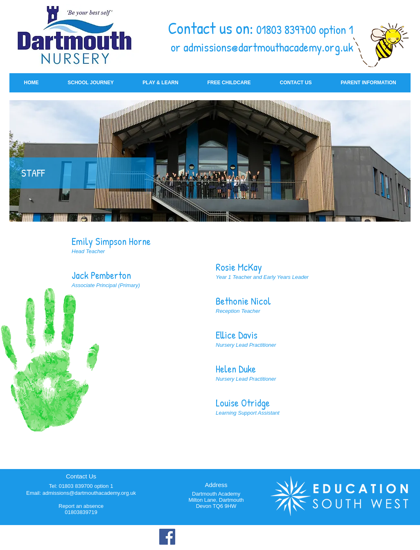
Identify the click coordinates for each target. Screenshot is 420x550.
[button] (90, 82)
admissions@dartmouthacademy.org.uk (268, 47)
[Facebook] (167, 537)
